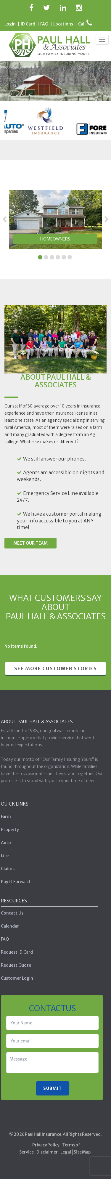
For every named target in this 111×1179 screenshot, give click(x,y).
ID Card (28, 24)
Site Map (82, 1149)
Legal (65, 1149)
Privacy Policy (45, 1142)
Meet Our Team (30, 543)
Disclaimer (47, 1149)
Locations (63, 24)
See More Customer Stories (55, 668)
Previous (4, 219)
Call (85, 24)
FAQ (44, 24)
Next (107, 219)
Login (10, 24)
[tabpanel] (55, 219)
